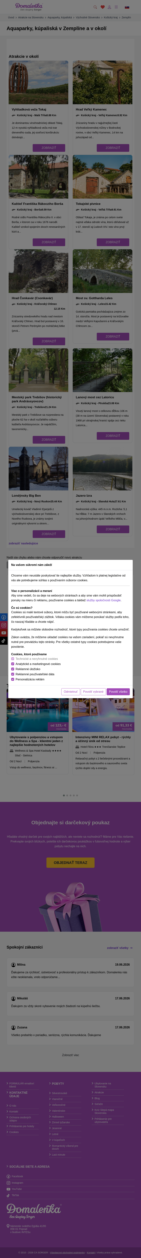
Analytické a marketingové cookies (38, 664)
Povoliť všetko (118, 691)
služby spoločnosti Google (103, 600)
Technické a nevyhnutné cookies (37, 658)
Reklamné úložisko (28, 669)
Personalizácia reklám (30, 679)
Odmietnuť (70, 691)
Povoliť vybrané (93, 691)
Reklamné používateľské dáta (35, 674)
